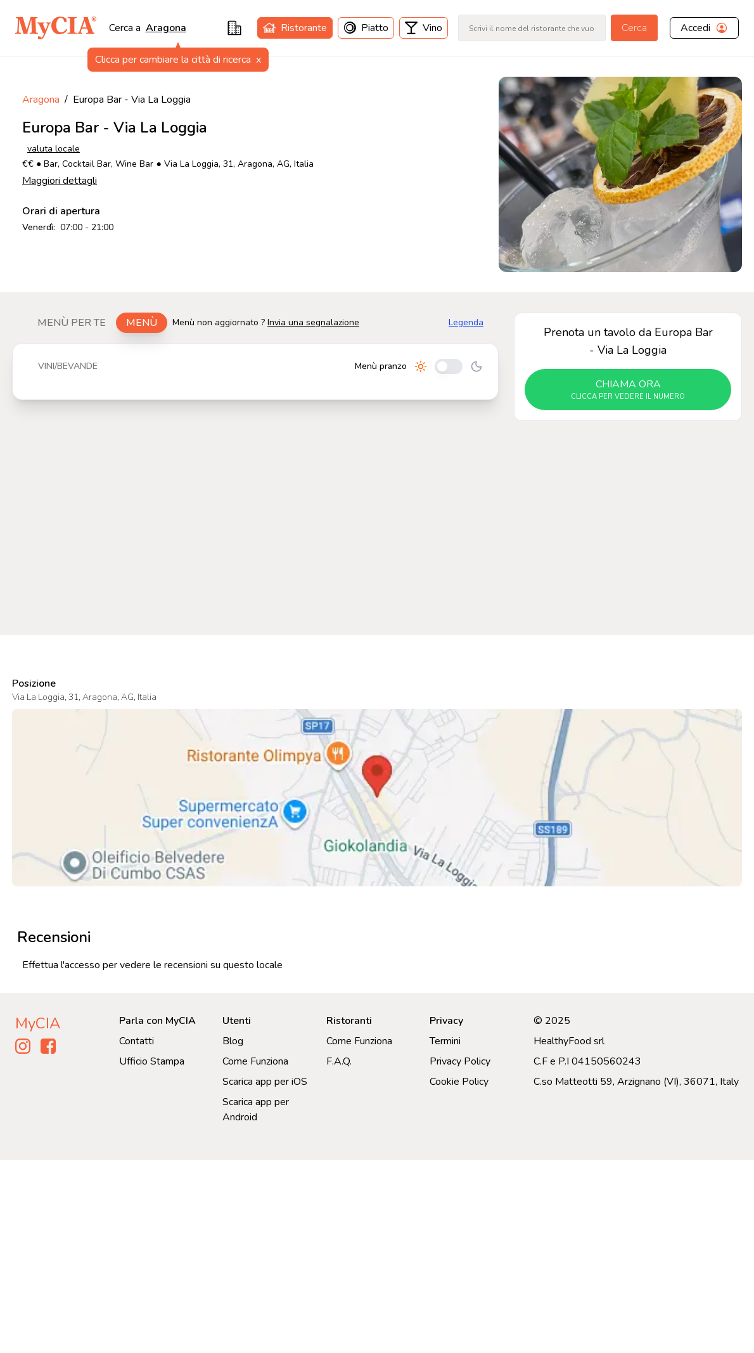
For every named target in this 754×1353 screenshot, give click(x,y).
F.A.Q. (339, 1061)
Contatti (136, 1041)
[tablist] (97, 323)
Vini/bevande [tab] (68, 366)
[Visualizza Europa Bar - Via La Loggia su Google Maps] (377, 797)
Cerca (634, 28)
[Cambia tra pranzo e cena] (449, 366)
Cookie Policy (459, 1082)
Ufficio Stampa (151, 1061)
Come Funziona (255, 1061)
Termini (445, 1041)
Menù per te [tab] (71, 323)
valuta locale (53, 149)
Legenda (466, 322)
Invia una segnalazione (313, 322)
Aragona (41, 100)
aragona (166, 28)
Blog (232, 1041)
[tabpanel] (255, 371)
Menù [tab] (141, 323)
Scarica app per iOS (264, 1082)
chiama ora (628, 390)
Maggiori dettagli (59, 181)
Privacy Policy (460, 1061)
